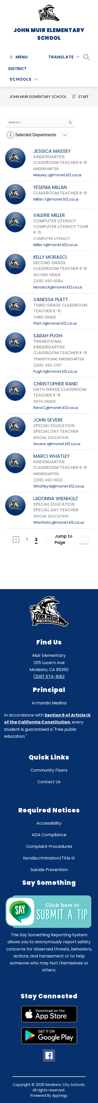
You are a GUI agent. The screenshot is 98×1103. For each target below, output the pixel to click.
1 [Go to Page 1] (27, 539)
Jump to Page (63, 539)
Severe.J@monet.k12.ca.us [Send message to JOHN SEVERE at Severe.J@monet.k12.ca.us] (56, 443)
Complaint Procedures (49, 846)
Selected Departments (31, 135)
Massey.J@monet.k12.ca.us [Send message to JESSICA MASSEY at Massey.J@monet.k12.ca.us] (57, 175)
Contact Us (49, 782)
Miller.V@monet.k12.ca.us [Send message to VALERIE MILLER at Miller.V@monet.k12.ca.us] (55, 244)
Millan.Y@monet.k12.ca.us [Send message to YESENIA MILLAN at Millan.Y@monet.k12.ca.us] (56, 199)
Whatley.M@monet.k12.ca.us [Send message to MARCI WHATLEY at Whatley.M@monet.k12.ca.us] (58, 486)
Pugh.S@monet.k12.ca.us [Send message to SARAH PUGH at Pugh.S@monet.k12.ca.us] (55, 371)
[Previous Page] (16, 539)
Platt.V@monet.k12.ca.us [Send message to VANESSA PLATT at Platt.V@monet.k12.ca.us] (55, 323)
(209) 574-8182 (49, 677)
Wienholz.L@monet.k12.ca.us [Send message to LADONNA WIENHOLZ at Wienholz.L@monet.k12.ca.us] (58, 522)
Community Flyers (49, 770)
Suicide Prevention (49, 870)
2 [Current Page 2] (36, 540)
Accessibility (49, 823)
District (17, 68)
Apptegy (59, 1095)
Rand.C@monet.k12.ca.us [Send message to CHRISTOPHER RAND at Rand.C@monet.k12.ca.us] (55, 407)
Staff (83, 96)
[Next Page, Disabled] (48, 539)
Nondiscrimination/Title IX (49, 858)
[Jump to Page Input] (84, 539)
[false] (40, 122)
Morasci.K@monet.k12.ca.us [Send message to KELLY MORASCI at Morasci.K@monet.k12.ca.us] (57, 287)
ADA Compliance (49, 835)
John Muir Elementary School (38, 96)
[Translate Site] (64, 57)
